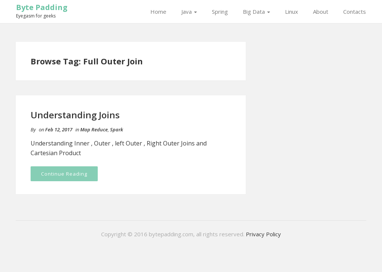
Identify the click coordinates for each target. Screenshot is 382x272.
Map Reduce (94, 129)
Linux (291, 11)
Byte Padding (42, 7)
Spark (116, 129)
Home (158, 11)
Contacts (354, 11)
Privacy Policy (263, 234)
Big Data (256, 11)
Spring (220, 11)
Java (189, 11)
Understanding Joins (75, 115)
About (320, 11)
